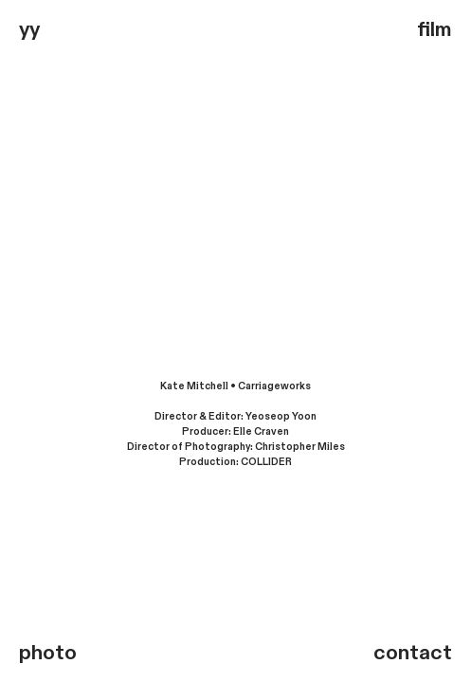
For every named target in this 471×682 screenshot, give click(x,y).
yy (29, 29)
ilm (441, 29)
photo (48, 652)
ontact (419, 652)
